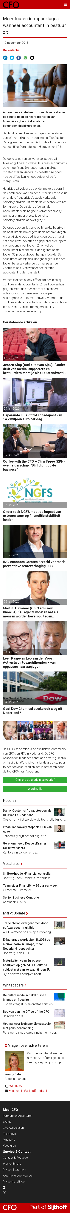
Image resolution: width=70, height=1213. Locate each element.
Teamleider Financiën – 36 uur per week (30, 885)
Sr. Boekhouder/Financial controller (27, 873)
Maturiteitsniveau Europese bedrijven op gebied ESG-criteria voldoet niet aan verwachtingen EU (26, 965)
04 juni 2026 (11, 702)
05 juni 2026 (11, 652)
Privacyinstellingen (14, 1181)
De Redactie (11, 50)
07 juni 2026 (11, 505)
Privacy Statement (14, 1169)
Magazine (9, 1139)
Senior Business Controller (21, 897)
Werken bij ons (12, 1163)
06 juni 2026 (11, 555)
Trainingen (9, 1133)
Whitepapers (13, 985)
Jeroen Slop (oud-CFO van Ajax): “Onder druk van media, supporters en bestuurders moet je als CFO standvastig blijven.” (34, 369)
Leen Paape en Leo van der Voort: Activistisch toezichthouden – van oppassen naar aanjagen (29, 662)
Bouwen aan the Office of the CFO (26, 1011)
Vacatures (11, 863)
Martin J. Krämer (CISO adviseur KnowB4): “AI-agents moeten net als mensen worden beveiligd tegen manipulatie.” (30, 612)
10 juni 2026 (11, 358)
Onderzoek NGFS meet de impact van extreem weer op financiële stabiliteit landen (32, 516)
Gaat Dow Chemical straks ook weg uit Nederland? (32, 711)
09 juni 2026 (11, 408)
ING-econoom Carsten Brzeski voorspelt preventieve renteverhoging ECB (34, 564)
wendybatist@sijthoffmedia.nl (27, 1091)
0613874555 (16, 1086)
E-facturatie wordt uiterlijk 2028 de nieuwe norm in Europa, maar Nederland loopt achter (26, 944)
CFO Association (13, 1127)
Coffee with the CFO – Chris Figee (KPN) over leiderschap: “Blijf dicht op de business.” (34, 465)
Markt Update (14, 913)
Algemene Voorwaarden (18, 1175)
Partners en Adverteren (17, 1115)
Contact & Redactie (15, 1157)
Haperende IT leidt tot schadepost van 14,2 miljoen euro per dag (32, 417)
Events (7, 1121)
